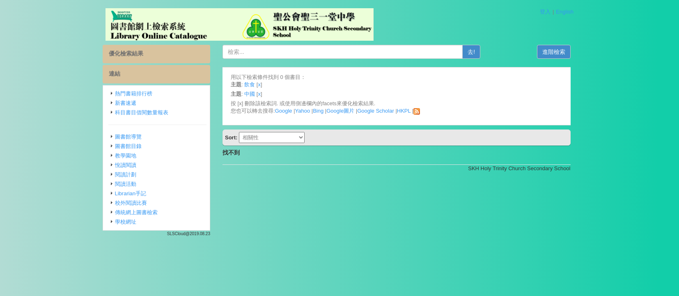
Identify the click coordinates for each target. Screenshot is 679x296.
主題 (236, 84)
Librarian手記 (131, 193)
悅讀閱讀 (125, 165)
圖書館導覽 (128, 137)
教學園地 (125, 156)
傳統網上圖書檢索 (136, 212)
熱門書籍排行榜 (133, 93)
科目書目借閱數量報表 (141, 112)
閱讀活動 (125, 184)
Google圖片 (340, 111)
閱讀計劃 (125, 174)
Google (283, 111)
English (564, 12)
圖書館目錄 (128, 146)
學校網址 (125, 222)
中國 (249, 94)
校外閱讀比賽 (131, 203)
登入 (545, 12)
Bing (318, 111)
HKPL (404, 111)
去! (471, 52)
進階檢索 (553, 52)
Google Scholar (375, 111)
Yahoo (302, 111)
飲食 (249, 84)
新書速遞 (125, 103)
